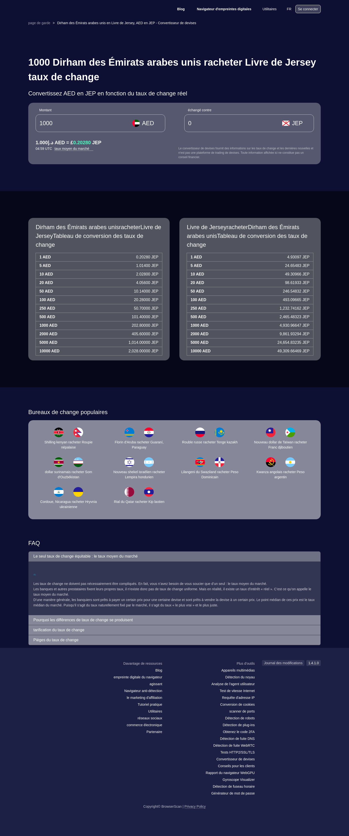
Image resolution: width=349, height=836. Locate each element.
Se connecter (308, 9)
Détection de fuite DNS (237, 739)
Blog (178, 9)
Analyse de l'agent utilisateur (233, 684)
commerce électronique (144, 725)
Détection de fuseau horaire (234, 786)
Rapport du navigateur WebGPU (230, 773)
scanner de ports (242, 711)
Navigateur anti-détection (143, 691)
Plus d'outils (246, 663)
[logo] (52, 9)
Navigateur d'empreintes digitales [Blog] (221, 9)
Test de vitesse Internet (237, 691)
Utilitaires (266, 9)
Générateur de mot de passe (233, 793)
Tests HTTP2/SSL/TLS (237, 752)
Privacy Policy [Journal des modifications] (195, 806)
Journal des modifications (283, 663)
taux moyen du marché (74, 149)
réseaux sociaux (149, 718)
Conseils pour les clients (236, 766)
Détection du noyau (240, 677)
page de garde (39, 23)
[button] (174, 556)
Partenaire (154, 732)
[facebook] (44, 673)
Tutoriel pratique (150, 704)
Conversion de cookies (237, 704)
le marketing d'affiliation (144, 698)
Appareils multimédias (238, 670)
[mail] (34, 673)
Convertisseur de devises (235, 759)
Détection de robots (240, 718)
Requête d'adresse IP (238, 698)
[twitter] (53, 673)
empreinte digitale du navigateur (138, 677)
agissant (155, 684)
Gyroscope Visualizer (239, 780)
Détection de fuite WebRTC (234, 745)
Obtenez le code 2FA (239, 732)
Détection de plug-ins (239, 725)
